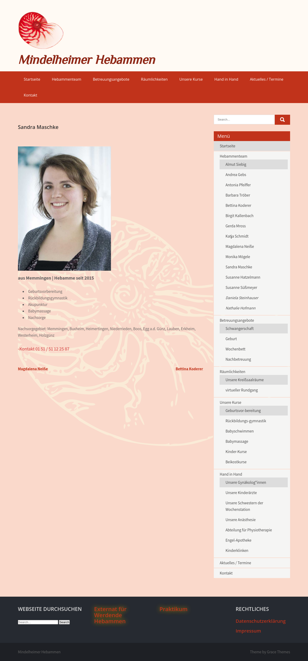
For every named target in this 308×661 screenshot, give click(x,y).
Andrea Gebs (235, 174)
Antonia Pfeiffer (238, 184)
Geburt (231, 338)
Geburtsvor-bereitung (243, 410)
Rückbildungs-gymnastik (245, 420)
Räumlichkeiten (154, 79)
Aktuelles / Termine (266, 79)
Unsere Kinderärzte (241, 492)
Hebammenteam (66, 79)
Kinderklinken (236, 550)
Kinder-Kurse (236, 451)
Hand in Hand (226, 79)
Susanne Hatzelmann (242, 277)
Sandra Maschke (238, 267)
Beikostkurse (236, 461)
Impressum (248, 631)
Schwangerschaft (239, 328)
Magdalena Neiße (33, 368)
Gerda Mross (235, 225)
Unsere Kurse (191, 79)
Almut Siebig (235, 164)
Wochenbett (235, 349)
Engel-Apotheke (238, 540)
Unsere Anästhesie (240, 519)
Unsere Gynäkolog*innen (245, 482)
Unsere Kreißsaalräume (244, 379)
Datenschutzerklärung (261, 621)
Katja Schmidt (236, 236)
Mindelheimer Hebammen (86, 59)
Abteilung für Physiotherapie (248, 530)
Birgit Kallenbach (239, 215)
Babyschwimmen (239, 431)
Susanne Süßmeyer (241, 287)
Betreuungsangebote (111, 79)
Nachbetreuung (238, 359)
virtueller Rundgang (241, 390)
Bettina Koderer (189, 368)
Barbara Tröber (237, 195)
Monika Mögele (237, 256)
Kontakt (30, 95)
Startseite (32, 79)
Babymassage (236, 441)
